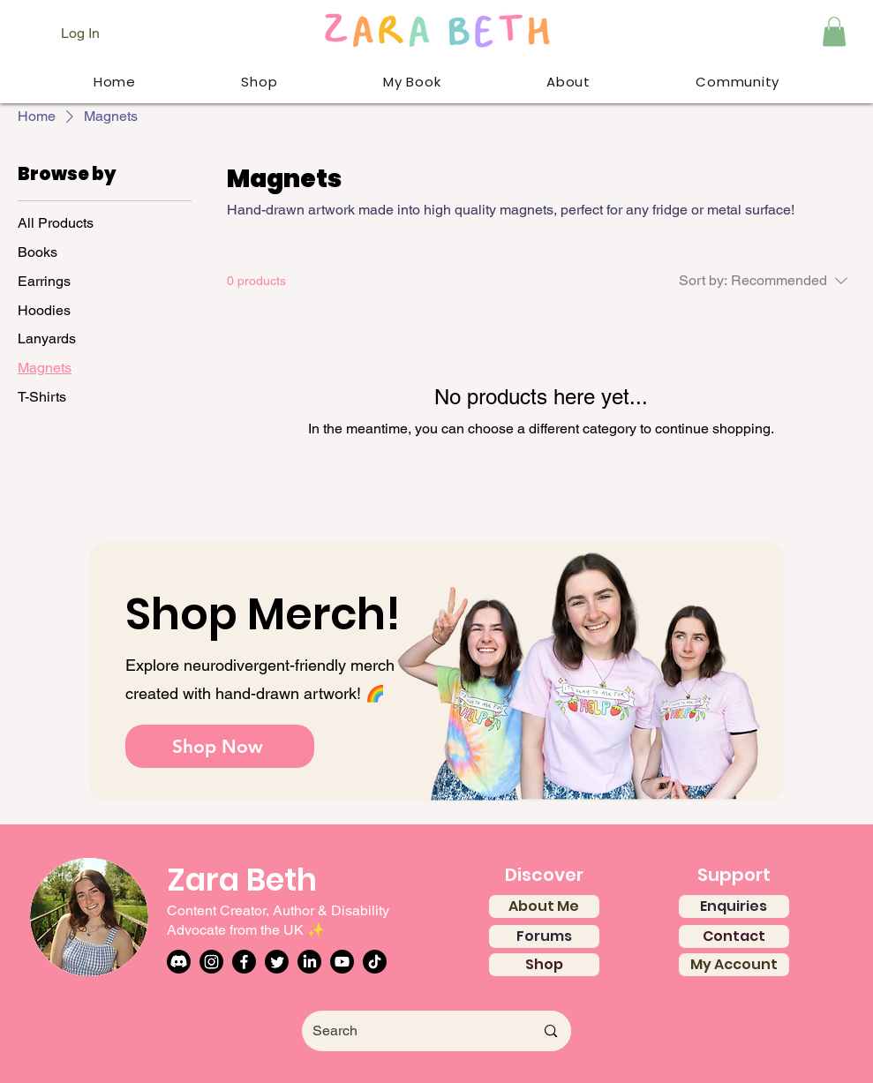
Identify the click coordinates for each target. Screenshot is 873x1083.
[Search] (403, 1031)
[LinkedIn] (309, 962)
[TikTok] (375, 962)
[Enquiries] (734, 906)
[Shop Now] (219, 746)
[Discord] (179, 962)
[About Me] (544, 906)
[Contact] (734, 936)
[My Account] (734, 964)
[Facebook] (244, 962)
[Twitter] (277, 962)
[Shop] (544, 964)
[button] (834, 31)
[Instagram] (211, 962)
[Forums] (544, 936)
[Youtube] (342, 962)
